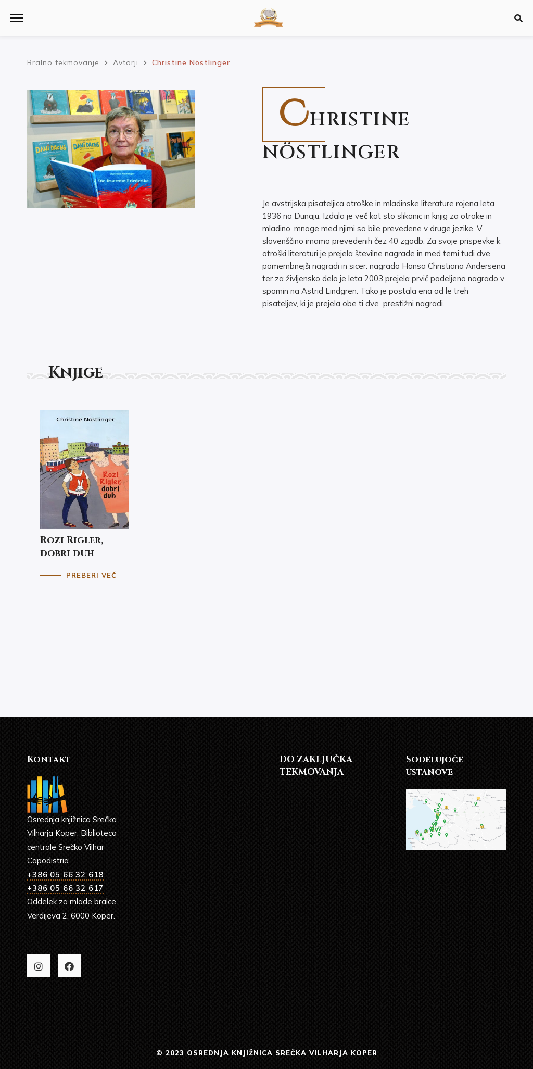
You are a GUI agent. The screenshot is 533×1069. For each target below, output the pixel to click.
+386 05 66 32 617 (65, 888)
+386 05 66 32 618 (65, 874)
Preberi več (91, 575)
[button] (16, 18)
